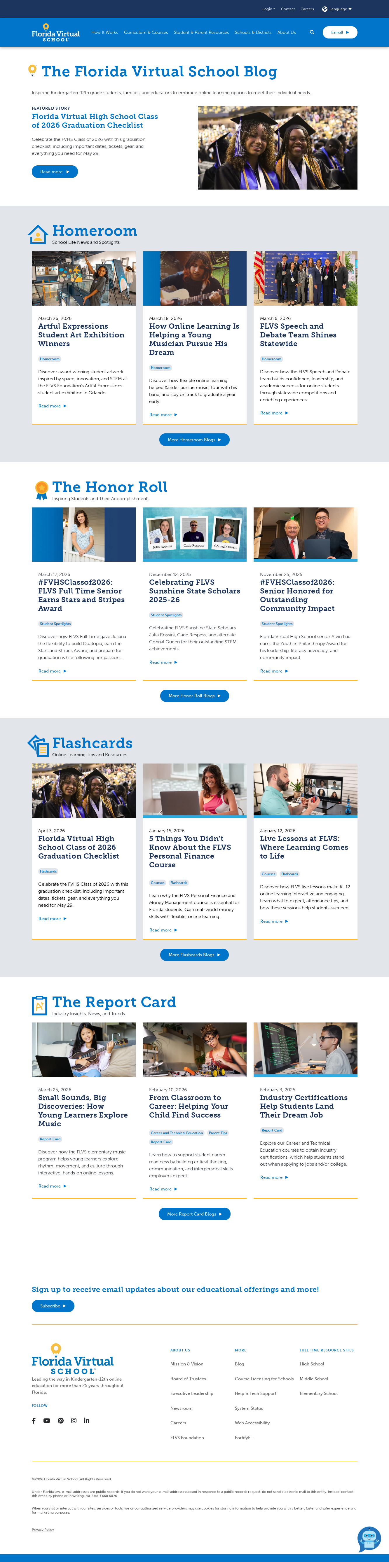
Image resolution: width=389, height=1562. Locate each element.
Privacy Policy (43, 1530)
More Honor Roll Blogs (192, 695)
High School (312, 1364)
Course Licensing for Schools (264, 1378)
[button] (268, 9)
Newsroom (181, 1408)
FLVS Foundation (187, 1437)
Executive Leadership (191, 1393)
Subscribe (50, 1306)
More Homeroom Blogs (191, 439)
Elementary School (319, 1393)
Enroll (337, 32)
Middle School (314, 1378)
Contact (288, 9)
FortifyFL (244, 1437)
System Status (249, 1408)
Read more (52, 171)
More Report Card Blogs (191, 1214)
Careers (307, 9)
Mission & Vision (186, 1364)
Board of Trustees (188, 1378)
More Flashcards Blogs (191, 954)
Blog (239, 1364)
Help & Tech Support (255, 1393)
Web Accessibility (252, 1423)
